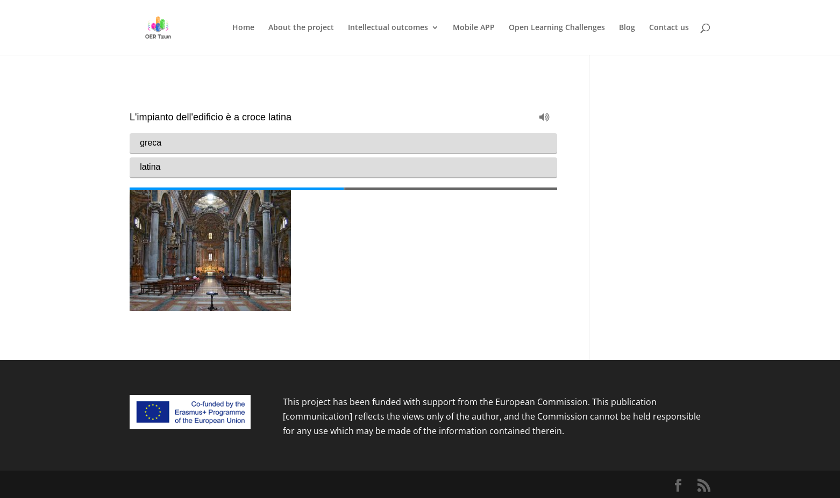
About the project (301, 28)
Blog (627, 28)
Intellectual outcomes (388, 28)
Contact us (669, 28)
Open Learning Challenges (557, 28)
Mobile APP (474, 28)
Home (243, 28)
